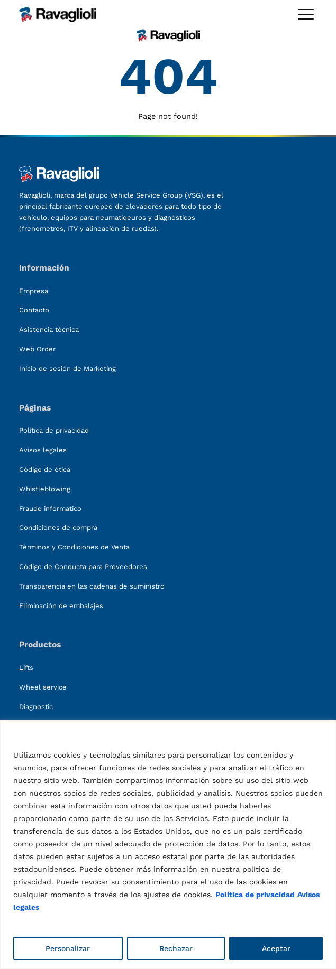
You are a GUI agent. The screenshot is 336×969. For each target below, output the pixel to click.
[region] (168, 844)
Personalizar (68, 948)
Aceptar (276, 948)
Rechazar (176, 948)
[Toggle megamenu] (306, 14)
